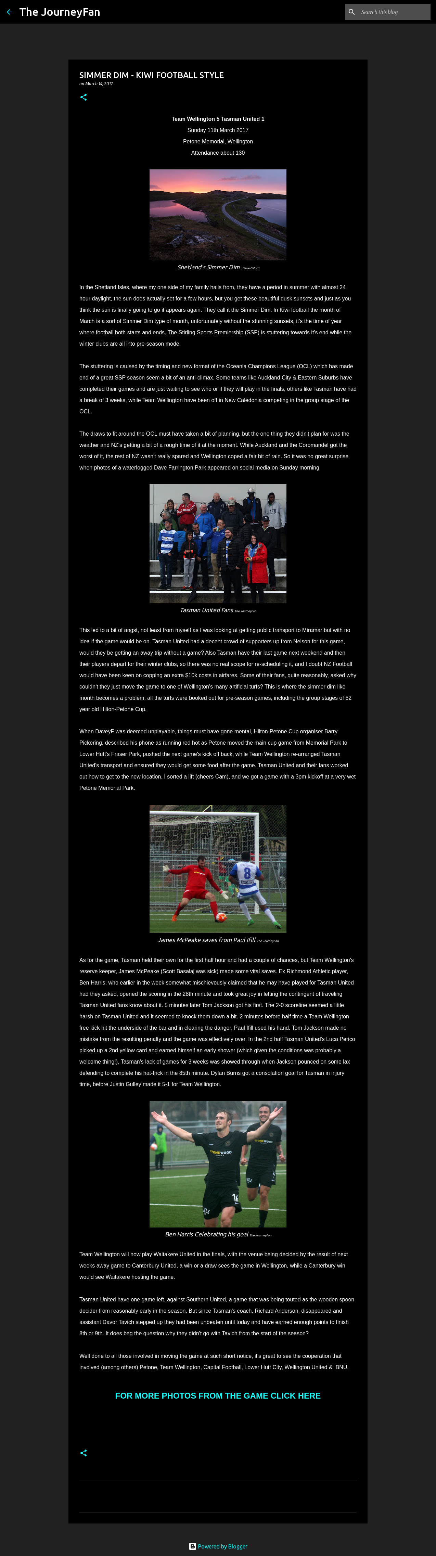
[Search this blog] (395, 12)
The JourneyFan (59, 11)
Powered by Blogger (218, 1546)
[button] (83, 97)
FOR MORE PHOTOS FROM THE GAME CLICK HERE (218, 1395)
